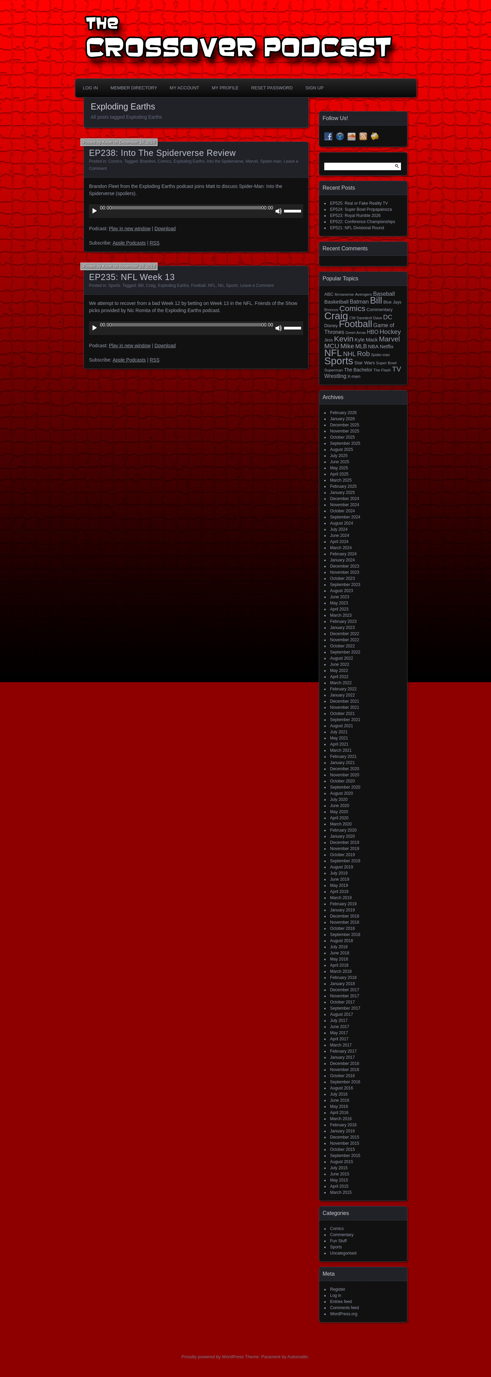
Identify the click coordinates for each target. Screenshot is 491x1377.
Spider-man (270, 161)
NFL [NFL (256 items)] (333, 353)
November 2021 (344, 707)
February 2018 (343, 977)
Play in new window (129, 228)
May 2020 (339, 811)
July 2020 (338, 799)
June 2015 (339, 1174)
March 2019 (341, 897)
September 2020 (345, 787)
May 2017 (339, 1032)
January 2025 (342, 492)
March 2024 (341, 547)
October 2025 (342, 437)
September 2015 (345, 1155)
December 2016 (344, 1063)
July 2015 (338, 1168)
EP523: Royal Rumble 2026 (355, 215)
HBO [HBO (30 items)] (372, 332)
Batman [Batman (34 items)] (359, 301)
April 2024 (339, 541)
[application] (196, 211)
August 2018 (341, 940)
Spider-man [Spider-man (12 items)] (380, 355)
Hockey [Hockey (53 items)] (390, 331)
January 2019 (342, 910)
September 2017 (345, 1008)
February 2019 (343, 904)
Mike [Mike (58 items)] (347, 346)
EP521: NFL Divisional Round (357, 227)
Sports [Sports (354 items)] (338, 360)
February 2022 (343, 689)
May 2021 (339, 738)
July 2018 (338, 946)
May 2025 (339, 468)
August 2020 (341, 793)
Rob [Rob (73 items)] (363, 353)
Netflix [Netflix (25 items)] (386, 346)
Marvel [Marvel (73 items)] (389, 339)
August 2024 (341, 523)
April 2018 (339, 965)
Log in (335, 1295)
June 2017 (339, 1026)
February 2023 (343, 621)
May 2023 (339, 603)
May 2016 (339, 1106)
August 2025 (341, 449)
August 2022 (341, 658)
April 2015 (339, 1186)
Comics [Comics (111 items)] (352, 308)
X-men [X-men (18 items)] (353, 376)
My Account (184, 87)
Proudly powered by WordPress (212, 1356)
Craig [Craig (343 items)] (336, 315)
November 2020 (344, 775)
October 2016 (342, 1075)
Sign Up (314, 87)
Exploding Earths (189, 161)
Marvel (252, 161)
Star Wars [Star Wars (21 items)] (364, 362)
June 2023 (339, 597)
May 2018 (339, 959)
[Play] (94, 211)
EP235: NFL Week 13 (132, 277)
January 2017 (342, 1057)
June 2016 (339, 1100)
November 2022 (344, 640)
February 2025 (343, 486)
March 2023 (341, 615)
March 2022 (341, 682)
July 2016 (338, 1094)
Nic (221, 285)
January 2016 (342, 1131)
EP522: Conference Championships (362, 221)
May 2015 (339, 1180)
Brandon (147, 161)
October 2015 (342, 1149)
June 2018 (339, 953)
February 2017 (343, 1051)
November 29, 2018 (137, 266)
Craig (151, 285)
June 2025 (339, 461)
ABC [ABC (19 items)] (328, 294)
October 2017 (342, 1002)
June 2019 (339, 879)
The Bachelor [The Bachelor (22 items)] (358, 369)
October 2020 (342, 781)
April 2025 (339, 474)
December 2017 (344, 989)
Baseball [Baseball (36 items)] (384, 294)
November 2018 (344, 922)
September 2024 (345, 517)
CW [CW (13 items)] (352, 318)
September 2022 (345, 652)
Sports (114, 285)
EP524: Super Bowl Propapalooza (361, 209)
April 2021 (339, 744)
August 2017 (341, 1014)
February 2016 (343, 1125)
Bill (141, 285)
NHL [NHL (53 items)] (349, 353)
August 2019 (341, 867)
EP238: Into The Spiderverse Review (162, 153)
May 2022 (339, 670)
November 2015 (344, 1143)
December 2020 (344, 768)
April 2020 (339, 818)
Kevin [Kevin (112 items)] (343, 338)
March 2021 (341, 750)
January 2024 (342, 560)
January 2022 (342, 695)
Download (165, 228)
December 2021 (344, 701)
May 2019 (339, 885)
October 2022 (342, 646)
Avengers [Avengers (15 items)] (363, 294)
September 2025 (345, 443)
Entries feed (341, 1301)
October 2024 (342, 511)
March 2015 (341, 1192)
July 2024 (338, 529)
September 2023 (345, 584)
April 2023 (339, 609)
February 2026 (343, 412)
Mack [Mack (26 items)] (372, 339)
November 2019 (344, 848)
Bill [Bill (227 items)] (376, 300)
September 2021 (345, 719)
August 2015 (341, 1161)
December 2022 (344, 633)
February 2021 (343, 756)
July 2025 (338, 455)
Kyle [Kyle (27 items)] (359, 339)
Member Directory (133, 87)
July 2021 (338, 732)
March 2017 (341, 1045)
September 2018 (345, 934)
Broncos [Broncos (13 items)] (331, 310)
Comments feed (344, 1307)
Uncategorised (343, 1253)
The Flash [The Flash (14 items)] (382, 370)
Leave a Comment (256, 285)
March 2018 (341, 971)
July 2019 (338, 873)
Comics (115, 161)
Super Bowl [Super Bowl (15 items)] (386, 363)
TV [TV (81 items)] (396, 369)
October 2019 (342, 854)
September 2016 (345, 1082)
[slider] (186, 207)
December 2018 (344, 916)
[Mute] (278, 211)
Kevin (107, 142)
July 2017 (338, 1020)
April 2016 (339, 1112)
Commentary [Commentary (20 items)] (380, 309)
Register (337, 1289)
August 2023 (341, 590)
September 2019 (345, 861)
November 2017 (344, 996)
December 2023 (344, 566)
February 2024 (343, 554)
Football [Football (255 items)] (355, 324)
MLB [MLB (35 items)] (361, 346)
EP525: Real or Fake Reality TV (359, 203)
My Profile (225, 87)
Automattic (297, 1356)
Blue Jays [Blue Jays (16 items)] (392, 302)
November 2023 (344, 572)
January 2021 (342, 762)
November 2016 (344, 1069)
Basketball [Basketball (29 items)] (336, 302)
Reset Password (272, 87)
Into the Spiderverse (225, 161)
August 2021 (341, 725)
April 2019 (339, 891)
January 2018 (342, 983)
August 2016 (341, 1088)
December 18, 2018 (137, 142)
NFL (212, 285)
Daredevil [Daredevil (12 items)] (364, 318)
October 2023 (342, 578)
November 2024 (344, 504)
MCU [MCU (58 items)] (331, 346)
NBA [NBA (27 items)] (373, 346)
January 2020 (342, 836)
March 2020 (341, 824)
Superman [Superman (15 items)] (333, 370)
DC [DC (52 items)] (387, 317)
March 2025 (341, 480)
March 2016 (341, 1118)
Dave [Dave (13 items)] (377, 318)
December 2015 (344, 1137)
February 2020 (343, 830)
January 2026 (342, 418)
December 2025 (344, 425)
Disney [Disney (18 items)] (331, 325)
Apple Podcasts (129, 243)
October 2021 (342, 713)
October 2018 (342, 928)
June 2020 (339, 805)
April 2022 (339, 676)
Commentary (342, 1234)
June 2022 (339, 664)
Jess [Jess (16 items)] (328, 340)
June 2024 (339, 535)
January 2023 (342, 627)
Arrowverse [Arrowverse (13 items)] (344, 294)
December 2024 (344, 498)
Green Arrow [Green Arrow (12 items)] (355, 333)
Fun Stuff (338, 1241)
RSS (155, 243)
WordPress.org (343, 1314)
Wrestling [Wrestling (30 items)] (335, 376)
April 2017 (339, 1039)
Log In (90, 87)
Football (198, 285)
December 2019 (344, 842)
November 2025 (344, 431)
